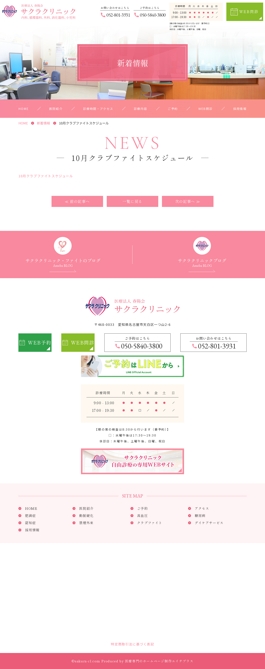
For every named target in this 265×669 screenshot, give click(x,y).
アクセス (202, 508)
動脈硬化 (86, 515)
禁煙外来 (86, 522)
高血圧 (142, 515)
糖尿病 (200, 515)
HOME (23, 108)
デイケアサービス (209, 522)
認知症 (30, 522)
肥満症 (30, 515)
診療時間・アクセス (98, 108)
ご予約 (173, 108)
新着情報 (43, 123)
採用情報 (240, 108)
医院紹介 (56, 108)
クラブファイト (149, 522)
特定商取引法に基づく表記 (132, 643)
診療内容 (140, 108)
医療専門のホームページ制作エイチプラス (159, 660)
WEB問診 (205, 108)
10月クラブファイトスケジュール (45, 175)
